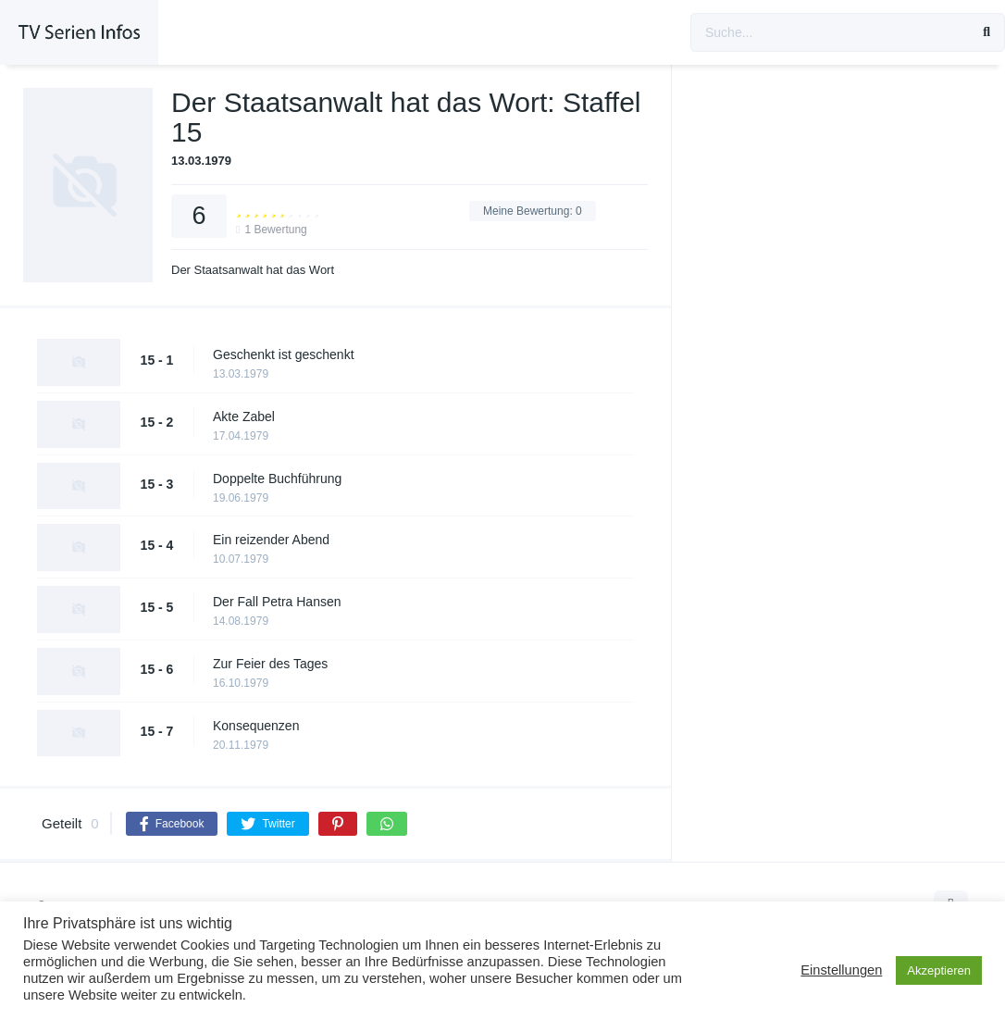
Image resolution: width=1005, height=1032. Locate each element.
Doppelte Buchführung (277, 478)
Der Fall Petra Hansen (277, 601)
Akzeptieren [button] (939, 970)
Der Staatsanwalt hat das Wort (252, 270)
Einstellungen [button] (841, 970)
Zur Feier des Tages (270, 663)
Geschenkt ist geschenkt (283, 354)
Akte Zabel (244, 416)
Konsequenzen (256, 725)
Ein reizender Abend (271, 539)
